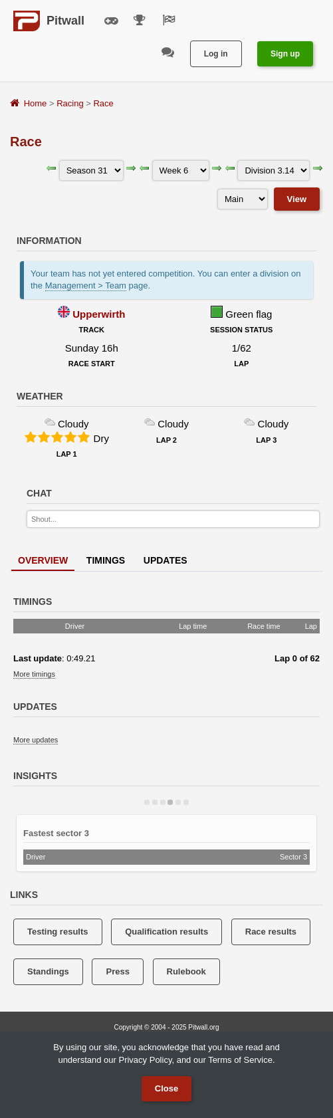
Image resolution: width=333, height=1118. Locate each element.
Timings (105, 560)
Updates (165, 560)
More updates (35, 740)
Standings (48, 971)
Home (35, 103)
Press (117, 971)
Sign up (285, 53)
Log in (216, 53)
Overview (43, 560)
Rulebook (186, 971)
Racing (69, 103)
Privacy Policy (144, 1060)
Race (103, 103)
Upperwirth (98, 314)
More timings (34, 674)
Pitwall (65, 21)
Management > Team (85, 285)
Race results (270, 932)
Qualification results (166, 932)
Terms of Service (240, 1060)
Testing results (57, 932)
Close (166, 1088)
